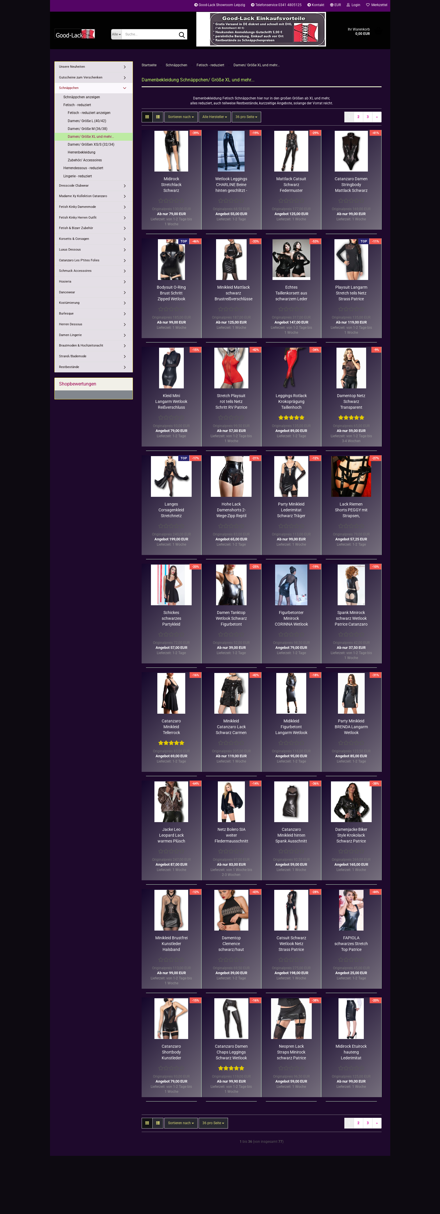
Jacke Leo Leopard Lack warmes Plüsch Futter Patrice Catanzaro (171, 835)
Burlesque (66, 313)
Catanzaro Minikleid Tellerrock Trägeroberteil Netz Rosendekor (171, 727)
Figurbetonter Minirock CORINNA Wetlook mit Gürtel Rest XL (291, 618)
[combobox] (181, 117)
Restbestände (69, 367)
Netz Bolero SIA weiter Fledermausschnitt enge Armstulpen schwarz (231, 835)
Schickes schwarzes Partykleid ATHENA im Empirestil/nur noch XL (171, 618)
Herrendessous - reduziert (83, 168)
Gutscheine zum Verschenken (80, 77)
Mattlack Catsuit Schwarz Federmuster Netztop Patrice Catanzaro (291, 184)
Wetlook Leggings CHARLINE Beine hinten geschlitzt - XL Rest (231, 184)
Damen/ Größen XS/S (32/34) (91, 144)
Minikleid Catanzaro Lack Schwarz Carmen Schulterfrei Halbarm (231, 727)
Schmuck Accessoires (75, 271)
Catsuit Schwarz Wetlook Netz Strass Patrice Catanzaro (291, 944)
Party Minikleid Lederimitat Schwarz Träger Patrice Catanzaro (291, 510)
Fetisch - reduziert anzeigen (89, 113)
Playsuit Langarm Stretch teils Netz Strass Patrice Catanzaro (351, 293)
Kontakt (315, 5)
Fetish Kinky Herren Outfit (78, 217)
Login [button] (353, 5)
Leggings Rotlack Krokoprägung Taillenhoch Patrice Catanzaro (291, 401)
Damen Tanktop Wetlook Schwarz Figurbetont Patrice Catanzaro (231, 618)
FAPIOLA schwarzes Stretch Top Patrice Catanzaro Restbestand (351, 944)
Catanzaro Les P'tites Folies (79, 260)
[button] (335, 6)
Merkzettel (376, 5)
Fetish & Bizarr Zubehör (76, 228)
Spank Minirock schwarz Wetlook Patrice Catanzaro (351, 618)
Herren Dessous (70, 324)
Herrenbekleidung (81, 152)
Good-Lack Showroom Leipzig (219, 5)
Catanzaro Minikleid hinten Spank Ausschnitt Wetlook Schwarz (291, 835)
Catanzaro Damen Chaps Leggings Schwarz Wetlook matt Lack (231, 1052)
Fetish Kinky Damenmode (77, 207)
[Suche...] (116, 34)
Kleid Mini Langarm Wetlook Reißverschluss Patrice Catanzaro (171, 401)
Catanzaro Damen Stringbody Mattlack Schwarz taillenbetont (351, 184)
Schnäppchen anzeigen (81, 97)
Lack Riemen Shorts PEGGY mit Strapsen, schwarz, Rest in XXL (351, 510)
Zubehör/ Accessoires (85, 160)
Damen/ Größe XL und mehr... (91, 137)
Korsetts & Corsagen (74, 239)
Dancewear (67, 292)
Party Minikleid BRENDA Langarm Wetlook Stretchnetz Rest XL (351, 727)
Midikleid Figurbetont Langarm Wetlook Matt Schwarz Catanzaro (291, 727)
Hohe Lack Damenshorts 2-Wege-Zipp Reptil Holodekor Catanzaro (231, 510)
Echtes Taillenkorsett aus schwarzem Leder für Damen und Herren (291, 293)
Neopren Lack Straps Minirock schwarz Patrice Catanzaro (291, 1052)
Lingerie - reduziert (77, 176)
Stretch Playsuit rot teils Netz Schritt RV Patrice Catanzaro (231, 401)
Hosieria (65, 281)
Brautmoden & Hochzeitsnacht (81, 345)
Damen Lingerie (70, 335)
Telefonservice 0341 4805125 (276, 5)
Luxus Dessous (70, 249)
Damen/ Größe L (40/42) (87, 121)
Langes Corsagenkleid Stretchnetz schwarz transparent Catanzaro (171, 510)
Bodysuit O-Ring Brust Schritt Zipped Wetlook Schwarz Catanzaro (171, 293)
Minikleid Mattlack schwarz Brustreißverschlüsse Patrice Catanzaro (233, 293)
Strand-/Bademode (72, 356)
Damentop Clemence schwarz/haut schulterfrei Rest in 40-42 (231, 944)
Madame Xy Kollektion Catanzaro (83, 196)
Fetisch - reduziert (77, 105)
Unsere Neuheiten (72, 67)
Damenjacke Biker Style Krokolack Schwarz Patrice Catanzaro (351, 835)
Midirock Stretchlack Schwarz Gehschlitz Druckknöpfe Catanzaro (171, 184)
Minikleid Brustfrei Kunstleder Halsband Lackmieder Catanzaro (171, 944)
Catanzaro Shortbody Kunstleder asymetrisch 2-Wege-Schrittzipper (171, 1052)
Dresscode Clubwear (74, 186)
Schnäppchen (69, 88)
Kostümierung (69, 303)
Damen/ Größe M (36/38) (87, 129)
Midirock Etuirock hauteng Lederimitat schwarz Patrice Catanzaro (351, 1052)
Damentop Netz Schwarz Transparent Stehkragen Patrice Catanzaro (351, 401)
